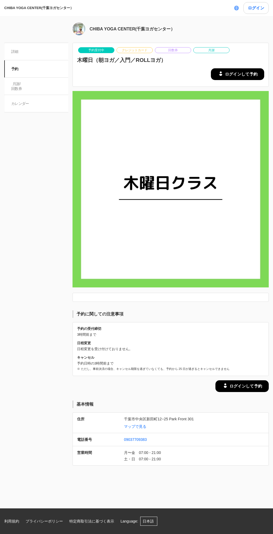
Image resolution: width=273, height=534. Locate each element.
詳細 (15, 51)
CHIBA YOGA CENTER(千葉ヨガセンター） (39, 8)
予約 (15, 69)
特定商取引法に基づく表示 (91, 521)
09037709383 (135, 439)
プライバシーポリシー (44, 521)
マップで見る (135, 426)
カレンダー (21, 103)
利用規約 (11, 521)
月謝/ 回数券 (17, 86)
